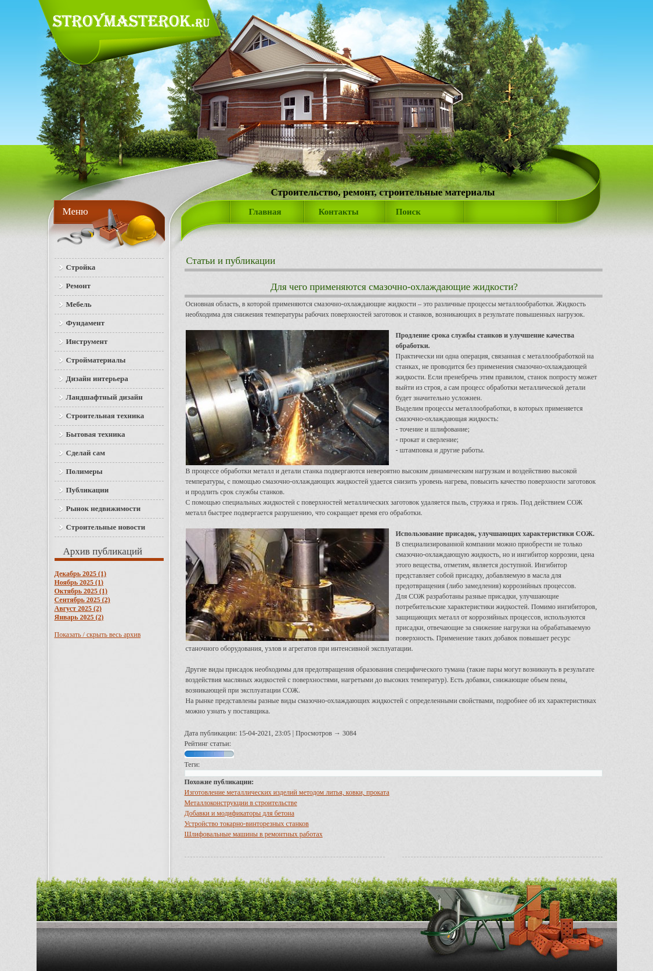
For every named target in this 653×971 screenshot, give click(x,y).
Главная (265, 211)
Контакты (339, 211)
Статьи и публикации (231, 260)
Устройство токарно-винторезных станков (247, 824)
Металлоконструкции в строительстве (241, 803)
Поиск (408, 211)
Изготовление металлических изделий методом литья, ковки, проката (287, 792)
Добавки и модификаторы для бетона (239, 813)
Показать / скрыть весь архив (98, 635)
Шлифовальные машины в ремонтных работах (254, 834)
